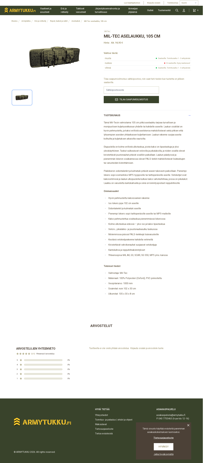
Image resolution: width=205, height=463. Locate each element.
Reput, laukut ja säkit (58, 21)
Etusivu (14, 21)
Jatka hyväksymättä (163, 454)
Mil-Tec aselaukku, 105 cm (95, 21)
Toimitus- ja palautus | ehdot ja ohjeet (113, 419)
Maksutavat (101, 424)
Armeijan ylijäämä (133, 10)
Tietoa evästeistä (104, 433)
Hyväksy (164, 446)
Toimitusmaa (173, 3)
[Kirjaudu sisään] (184, 10)
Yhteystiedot (101, 415)
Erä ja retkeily (64, 10)
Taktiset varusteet (81, 10)
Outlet (150, 10)
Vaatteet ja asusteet (45, 10)
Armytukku (25, 21)
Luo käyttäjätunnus (132, 3)
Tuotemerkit (164, 10)
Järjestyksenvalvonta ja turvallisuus (107, 10)
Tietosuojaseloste (104, 429)
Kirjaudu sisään (153, 3)
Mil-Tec (107, 31)
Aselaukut (75, 21)
